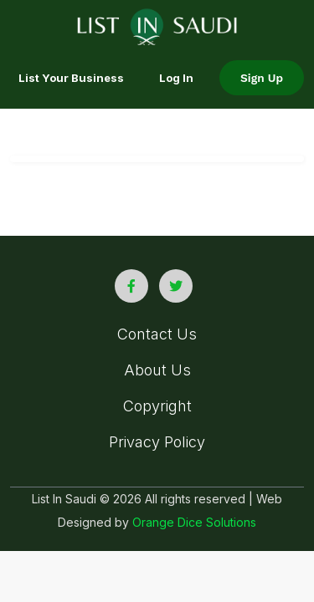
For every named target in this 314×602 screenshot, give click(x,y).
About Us (157, 370)
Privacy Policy (157, 442)
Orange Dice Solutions (194, 522)
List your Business (71, 77)
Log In (176, 77)
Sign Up (261, 77)
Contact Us (157, 334)
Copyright (157, 406)
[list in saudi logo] (157, 25)
